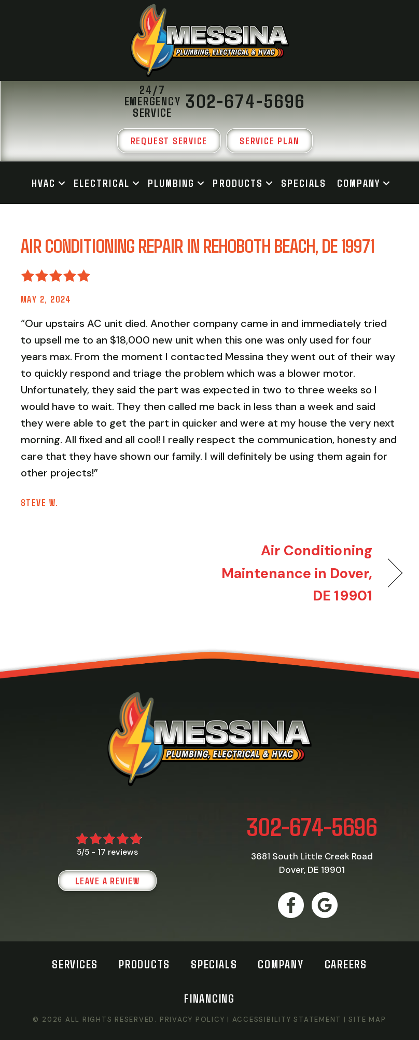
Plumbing (171, 182)
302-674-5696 (312, 826)
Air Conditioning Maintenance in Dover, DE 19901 (296, 572)
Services (75, 963)
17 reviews (117, 851)
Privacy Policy (192, 1019)
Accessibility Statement (286, 1019)
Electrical (102, 182)
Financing (209, 998)
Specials (303, 182)
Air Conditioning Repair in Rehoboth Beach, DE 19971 (197, 245)
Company (359, 182)
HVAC (43, 182)
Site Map (367, 1019)
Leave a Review (107, 880)
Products (238, 182)
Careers (346, 963)
